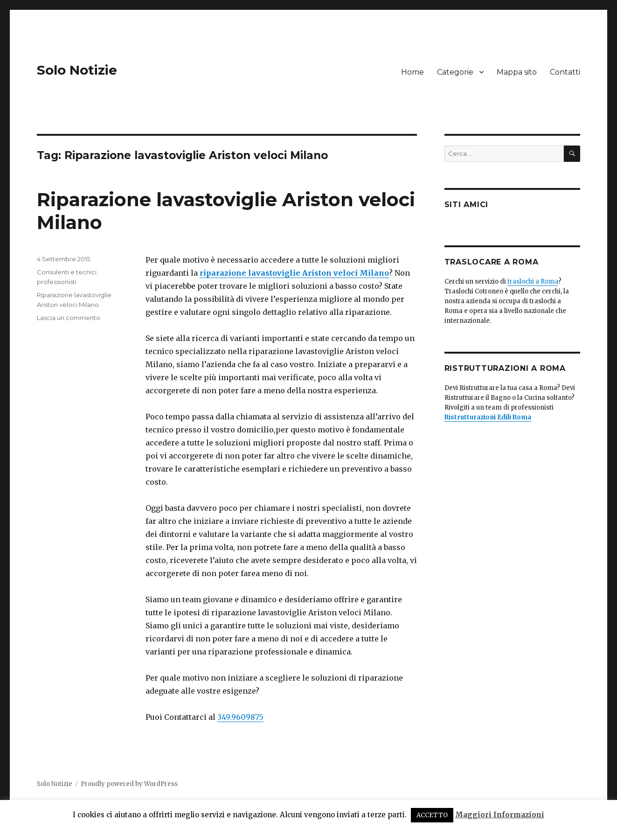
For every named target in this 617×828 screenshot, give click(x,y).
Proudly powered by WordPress (129, 784)
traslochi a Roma (532, 281)
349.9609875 (240, 717)
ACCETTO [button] (432, 815)
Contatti (565, 72)
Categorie (455, 72)
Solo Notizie (77, 70)
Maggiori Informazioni (499, 814)
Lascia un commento (68, 317)
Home (412, 72)
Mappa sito (517, 72)
